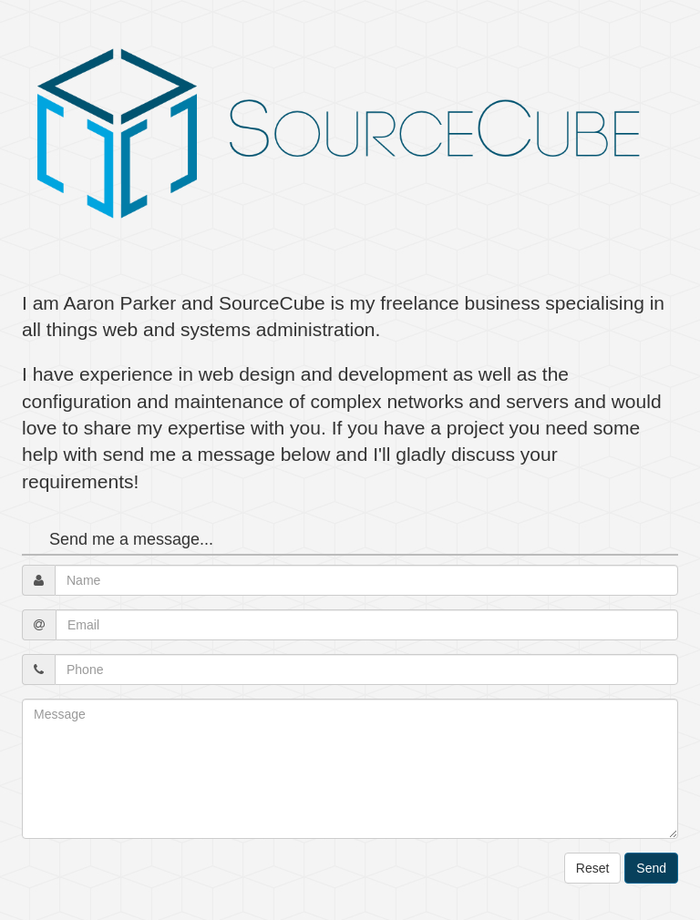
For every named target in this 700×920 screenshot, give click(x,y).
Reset (593, 868)
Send (651, 868)
